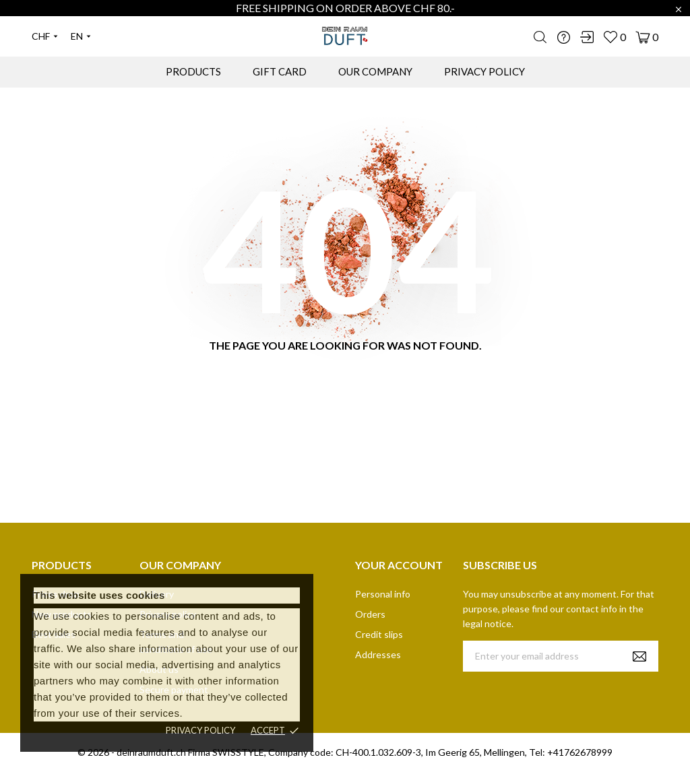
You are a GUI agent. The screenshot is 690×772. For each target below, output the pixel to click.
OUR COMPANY (375, 71)
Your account (399, 564)
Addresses (378, 654)
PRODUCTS (193, 71)
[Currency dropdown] (45, 36)
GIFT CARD (280, 71)
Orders (370, 614)
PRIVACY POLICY (484, 71)
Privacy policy (200, 730)
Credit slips (379, 634)
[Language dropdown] (81, 36)
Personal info (382, 594)
